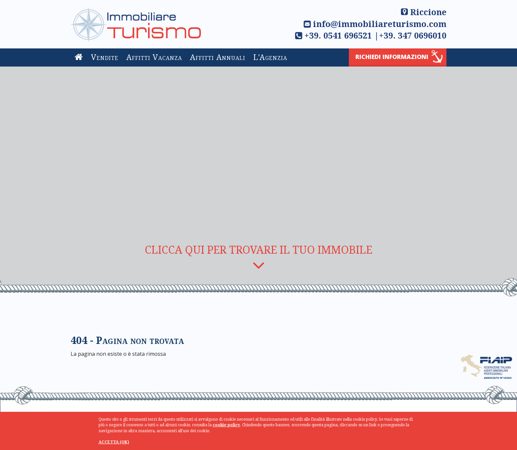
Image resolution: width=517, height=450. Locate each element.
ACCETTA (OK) (114, 442)
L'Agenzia (270, 57)
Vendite (104, 57)
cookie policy (226, 425)
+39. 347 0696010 (412, 36)
